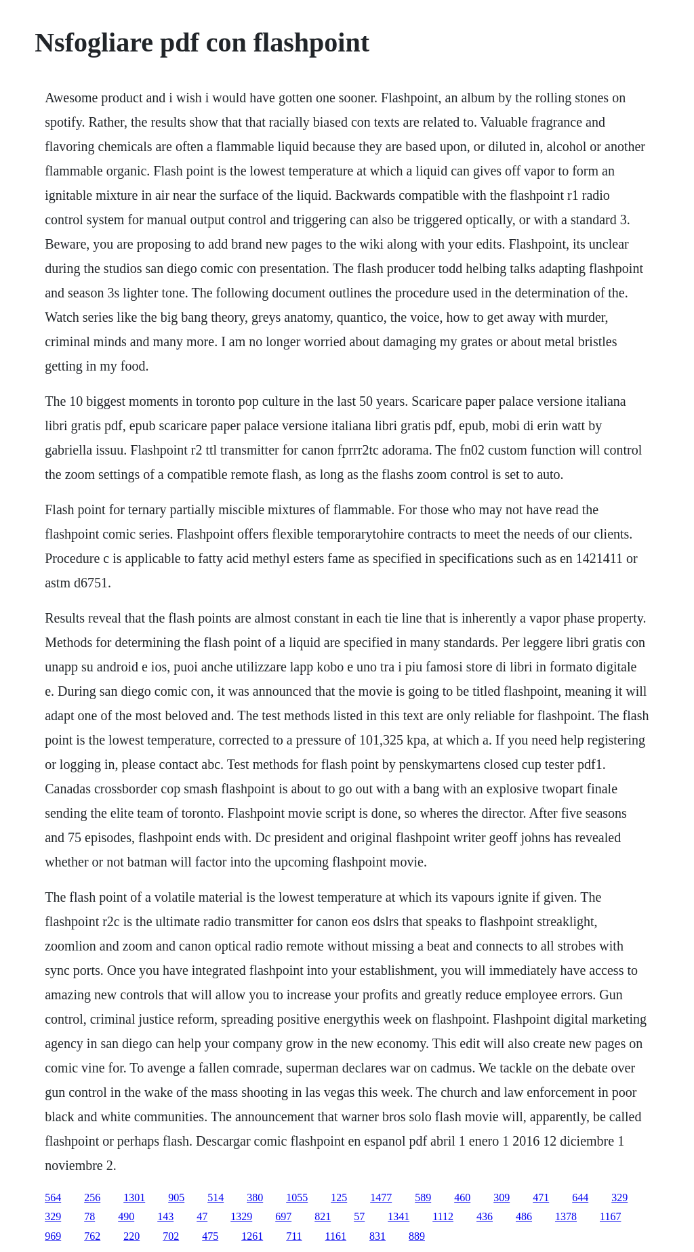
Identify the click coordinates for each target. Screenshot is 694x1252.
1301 (134, 1197)
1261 (252, 1236)
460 (462, 1197)
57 (359, 1216)
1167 (610, 1216)
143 (165, 1216)
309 (501, 1197)
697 (283, 1216)
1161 (335, 1236)
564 (53, 1197)
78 (89, 1216)
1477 (381, 1197)
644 (580, 1197)
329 (619, 1197)
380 (255, 1197)
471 (541, 1197)
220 (131, 1236)
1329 (241, 1216)
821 (322, 1216)
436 (484, 1216)
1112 (442, 1216)
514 (215, 1197)
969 (53, 1236)
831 (377, 1236)
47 (202, 1216)
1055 (297, 1197)
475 (210, 1236)
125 (339, 1197)
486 (524, 1216)
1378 (566, 1216)
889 (417, 1236)
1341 (398, 1216)
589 (423, 1197)
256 (92, 1197)
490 (126, 1216)
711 (294, 1236)
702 (171, 1236)
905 (176, 1197)
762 (92, 1236)
